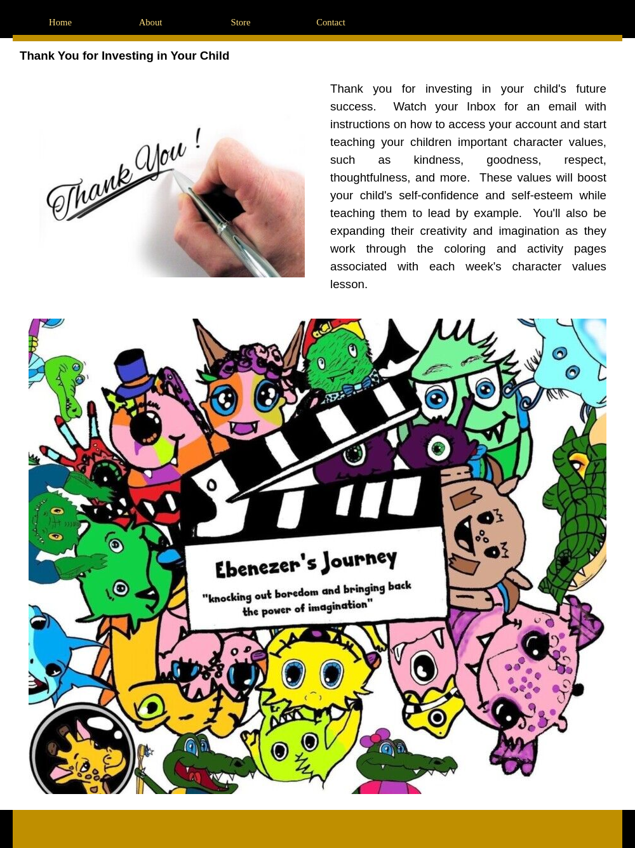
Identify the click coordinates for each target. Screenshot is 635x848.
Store (241, 22)
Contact (330, 22)
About (151, 22)
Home (60, 22)
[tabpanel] (468, 186)
